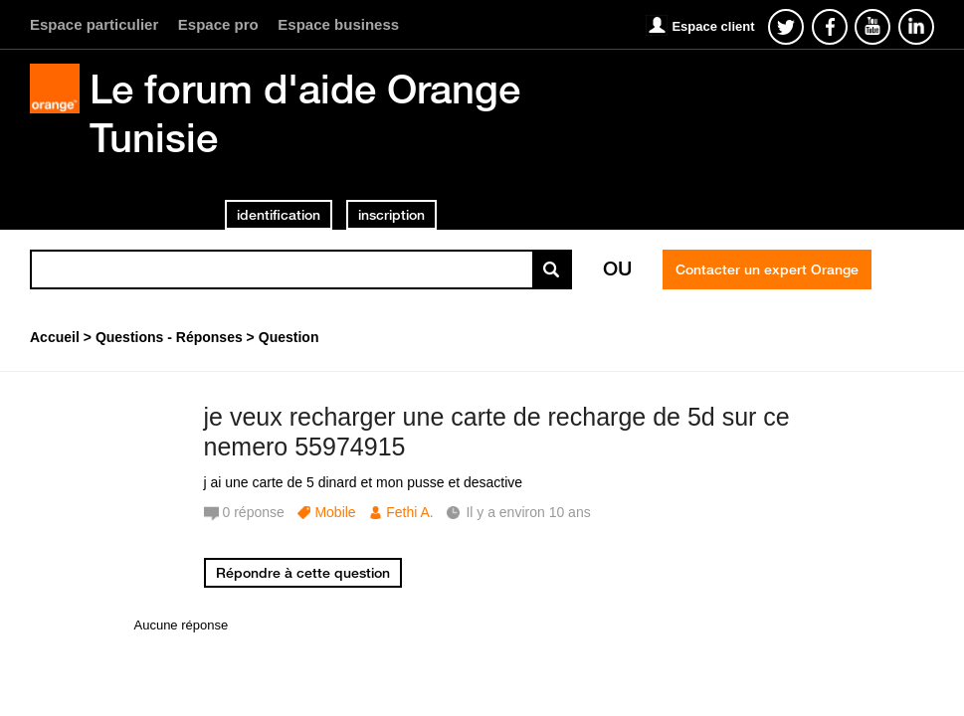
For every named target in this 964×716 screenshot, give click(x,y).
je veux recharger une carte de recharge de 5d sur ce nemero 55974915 (497, 432)
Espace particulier (94, 24)
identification (278, 215)
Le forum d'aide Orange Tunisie (305, 113)
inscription (391, 215)
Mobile (334, 512)
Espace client (713, 26)
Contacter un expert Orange (767, 269)
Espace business (338, 24)
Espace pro (218, 24)
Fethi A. (409, 512)
